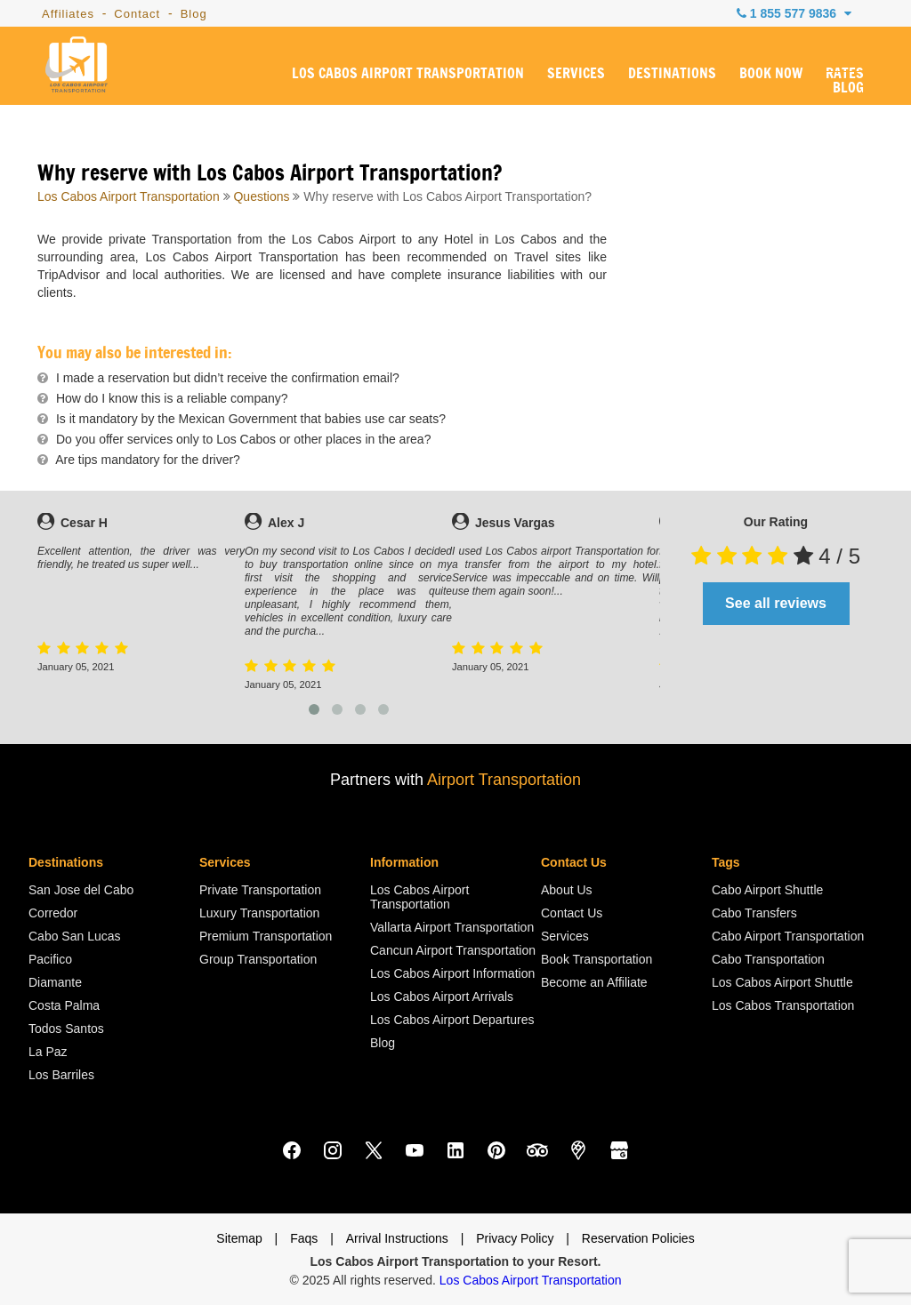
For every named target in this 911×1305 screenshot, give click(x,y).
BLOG (848, 88)
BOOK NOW (770, 74)
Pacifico (50, 959)
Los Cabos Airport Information (452, 973)
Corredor (52, 913)
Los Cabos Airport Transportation (128, 196)
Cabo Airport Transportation (788, 936)
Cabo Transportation (768, 959)
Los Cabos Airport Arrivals (441, 996)
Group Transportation (258, 959)
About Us (567, 890)
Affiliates (68, 13)
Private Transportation (260, 890)
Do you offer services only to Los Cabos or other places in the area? (243, 439)
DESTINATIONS (672, 74)
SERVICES (576, 74)
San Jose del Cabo (80, 890)
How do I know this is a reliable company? (172, 398)
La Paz (48, 1052)
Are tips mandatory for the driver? (147, 459)
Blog (194, 13)
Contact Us (571, 913)
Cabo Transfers (754, 913)
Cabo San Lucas (74, 936)
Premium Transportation (265, 936)
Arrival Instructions (397, 1238)
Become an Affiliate (594, 982)
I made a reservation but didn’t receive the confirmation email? (227, 378)
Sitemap (239, 1238)
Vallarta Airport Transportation (452, 927)
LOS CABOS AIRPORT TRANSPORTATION (408, 74)
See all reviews (775, 603)
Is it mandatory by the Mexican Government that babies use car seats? (251, 419)
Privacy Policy (514, 1238)
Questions (261, 196)
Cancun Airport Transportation (453, 950)
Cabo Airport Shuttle (767, 890)
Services (565, 936)
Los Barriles (61, 1075)
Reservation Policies (638, 1238)
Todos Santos (66, 1028)
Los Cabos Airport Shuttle (782, 982)
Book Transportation (596, 959)
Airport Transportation (504, 780)
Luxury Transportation (259, 913)
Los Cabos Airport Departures (452, 1020)
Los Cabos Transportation (783, 1005)
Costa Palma (64, 1005)
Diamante (55, 982)
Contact (137, 13)
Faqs (304, 1238)
